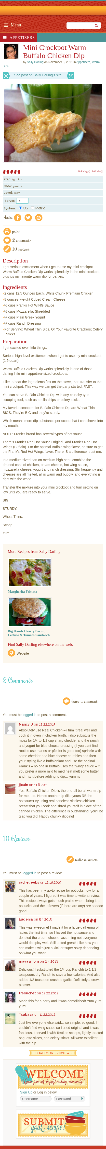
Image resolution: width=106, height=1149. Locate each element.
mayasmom (29, 961)
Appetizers (22, 37)
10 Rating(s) (84, 171)
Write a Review (86, 859)
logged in (30, 715)
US (23, 208)
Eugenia (26, 919)
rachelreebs (29, 882)
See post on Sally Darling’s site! (38, 75)
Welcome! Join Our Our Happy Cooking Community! (51, 1077)
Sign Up (26, 1092)
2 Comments (21, 240)
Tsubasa (26, 1014)
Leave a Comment (85, 701)
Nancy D (26, 724)
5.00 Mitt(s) (97, 171)
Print (16, 231)
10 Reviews (21, 249)
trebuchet (27, 993)
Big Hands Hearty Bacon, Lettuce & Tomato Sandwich (29, 633)
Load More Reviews (53, 1053)
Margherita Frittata (22, 591)
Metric (38, 208)
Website (23, 653)
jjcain (23, 785)
